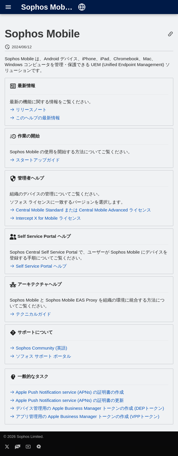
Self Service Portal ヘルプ (38, 266)
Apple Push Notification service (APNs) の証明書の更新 (67, 400)
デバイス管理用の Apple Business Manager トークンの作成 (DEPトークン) (87, 408)
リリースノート (28, 109)
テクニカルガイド (30, 314)
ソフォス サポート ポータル (40, 356)
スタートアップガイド (35, 159)
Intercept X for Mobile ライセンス (45, 218)
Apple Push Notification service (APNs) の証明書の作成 (67, 392)
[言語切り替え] (82, 7)
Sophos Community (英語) (38, 347)
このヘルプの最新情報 (35, 117)
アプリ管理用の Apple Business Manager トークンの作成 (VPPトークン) (84, 416)
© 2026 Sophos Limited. (24, 436)
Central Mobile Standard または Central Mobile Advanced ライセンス (80, 209)
